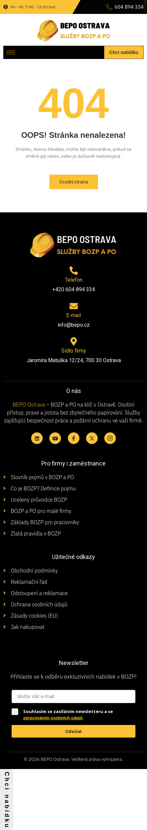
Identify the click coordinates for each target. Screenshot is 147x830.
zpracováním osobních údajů (52, 717)
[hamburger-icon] (10, 52)
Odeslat (73, 731)
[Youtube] (55, 438)
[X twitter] (92, 438)
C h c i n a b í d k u (7, 799)
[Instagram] (110, 438)
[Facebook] (73, 438)
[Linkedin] (37, 438)
